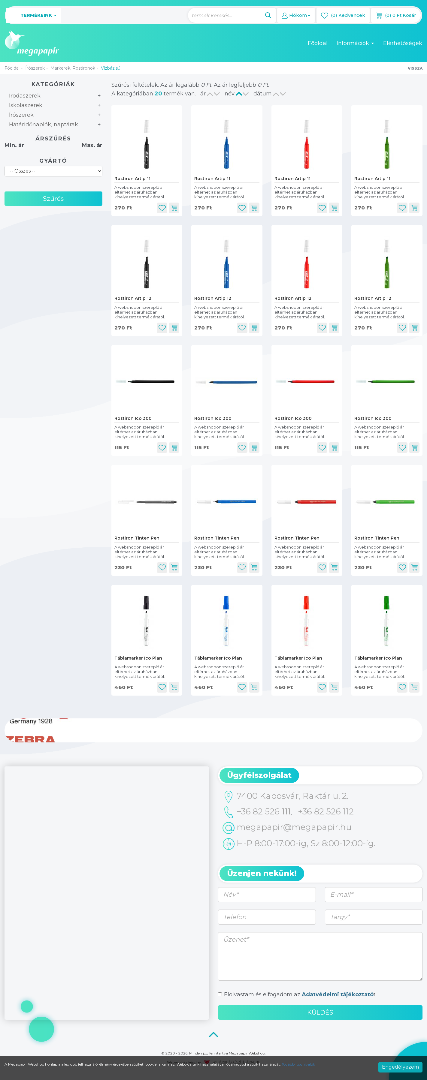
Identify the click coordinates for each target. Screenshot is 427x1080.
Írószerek (35, 68)
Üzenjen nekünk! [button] (262, 873)
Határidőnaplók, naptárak (43, 124)
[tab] (320, 775)
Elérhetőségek (402, 43)
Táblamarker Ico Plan (138, 658)
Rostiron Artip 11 (132, 178)
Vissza (415, 68)
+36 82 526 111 (257, 812)
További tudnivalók (298, 1064)
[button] (296, 15)
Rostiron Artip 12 (132, 298)
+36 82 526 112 (326, 811)
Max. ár (92, 145)
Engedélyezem (400, 1067)
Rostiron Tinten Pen (136, 538)
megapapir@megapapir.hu (287, 828)
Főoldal (318, 43)
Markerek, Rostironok (72, 68)
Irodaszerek (25, 95)
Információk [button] (355, 43)
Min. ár (14, 145)
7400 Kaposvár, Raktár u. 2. (285, 797)
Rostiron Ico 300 (133, 418)
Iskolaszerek (25, 105)
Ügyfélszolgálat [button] (259, 775)
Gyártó (53, 161)
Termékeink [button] (34, 15)
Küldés (320, 1012)
